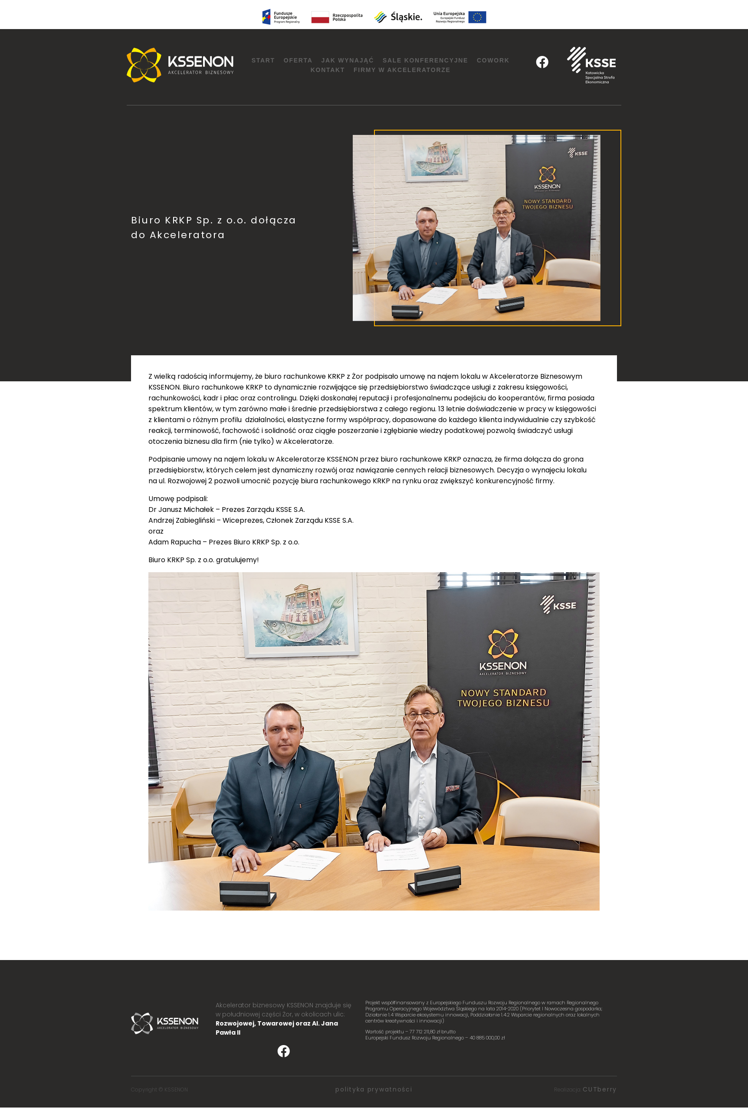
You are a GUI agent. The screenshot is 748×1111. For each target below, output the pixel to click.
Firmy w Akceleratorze (402, 69)
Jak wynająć (348, 60)
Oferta (298, 60)
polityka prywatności (373, 1089)
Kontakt (328, 69)
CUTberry (600, 1089)
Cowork (493, 60)
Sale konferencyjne (425, 60)
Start (263, 60)
